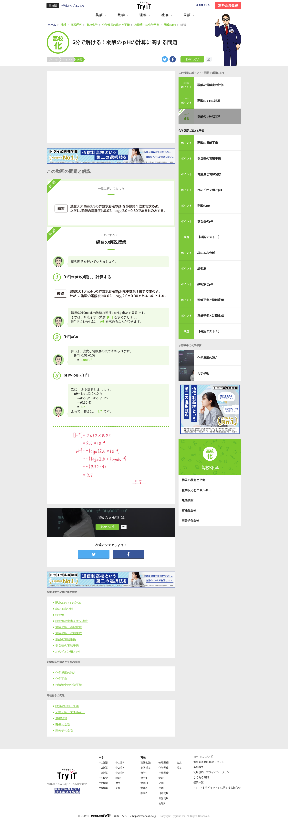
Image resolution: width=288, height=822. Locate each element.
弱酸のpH (203, 205)
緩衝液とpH (205, 284)
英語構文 (145, 767)
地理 (118, 777)
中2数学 (103, 783)
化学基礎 (164, 767)
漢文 (179, 767)
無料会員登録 (228, 5)
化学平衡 (61, 678)
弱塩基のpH (205, 221)
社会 (165, 15)
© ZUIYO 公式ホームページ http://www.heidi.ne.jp (117, 815)
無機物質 (61, 718)
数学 (121, 15)
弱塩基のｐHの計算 (68, 602)
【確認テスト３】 (209, 237)
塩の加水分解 (64, 608)
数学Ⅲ (144, 783)
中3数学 (103, 788)
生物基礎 (164, 772)
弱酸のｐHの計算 (208, 100)
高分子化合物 (64, 730)
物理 (161, 777)
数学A (143, 788)
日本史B (163, 793)
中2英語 (103, 767)
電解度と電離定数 (209, 174)
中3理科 (120, 772)
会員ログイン (203, 5)
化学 (161, 783)
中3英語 (103, 772)
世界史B (163, 798)
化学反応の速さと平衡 (191, 130)
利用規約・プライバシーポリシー (212, 772)
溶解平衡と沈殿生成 (68, 633)
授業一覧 (198, 782)
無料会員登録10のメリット (208, 762)
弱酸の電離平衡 (65, 639)
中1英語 (103, 762)
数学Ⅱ (144, 777)
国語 (187, 15)
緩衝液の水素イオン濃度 (71, 621)
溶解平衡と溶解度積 (68, 627)
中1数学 (103, 777)
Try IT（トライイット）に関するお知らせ (217, 787)
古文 (179, 762)
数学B (143, 793)
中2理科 (120, 767)
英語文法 (145, 762)
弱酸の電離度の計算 (210, 85)
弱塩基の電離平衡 (67, 645)
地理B (162, 803)
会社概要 (198, 767)
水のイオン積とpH (67, 651)
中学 (101, 757)
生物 (161, 788)
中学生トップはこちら (72, 6)
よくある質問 (201, 777)
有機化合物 (62, 724)
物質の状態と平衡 (67, 706)
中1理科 (120, 762)
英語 (99, 15)
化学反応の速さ (65, 672)
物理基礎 (164, 762)
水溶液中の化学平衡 (68, 684)
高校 (143, 757)
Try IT (144, 5)
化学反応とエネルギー (70, 712)
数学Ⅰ (144, 772)
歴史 (118, 783)
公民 (118, 788)
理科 (143, 15)
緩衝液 (59, 615)
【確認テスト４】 (209, 331)
